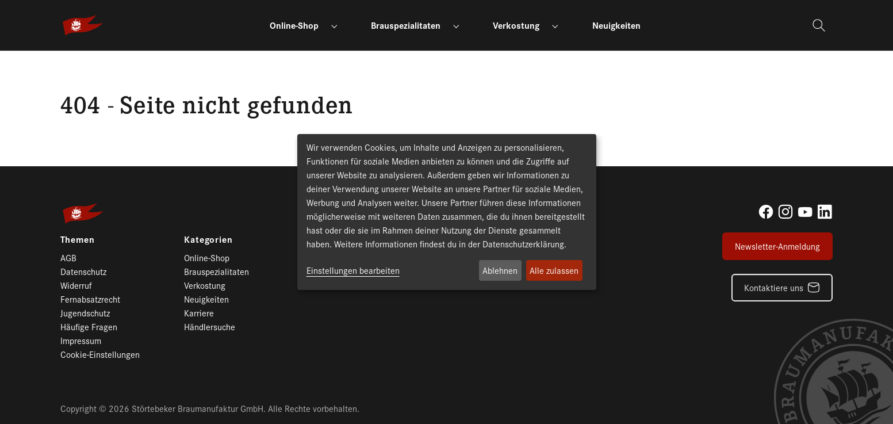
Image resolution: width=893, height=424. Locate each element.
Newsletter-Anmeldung (777, 246)
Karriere (199, 313)
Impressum (80, 340)
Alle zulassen (554, 270)
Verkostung (204, 285)
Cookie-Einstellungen (100, 354)
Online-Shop (206, 257)
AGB (68, 257)
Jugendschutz (85, 313)
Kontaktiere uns (773, 287)
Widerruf (76, 285)
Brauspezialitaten (216, 271)
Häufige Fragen (88, 326)
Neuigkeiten (206, 299)
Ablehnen (500, 270)
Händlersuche (209, 326)
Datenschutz (83, 271)
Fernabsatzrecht (90, 299)
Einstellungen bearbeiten (353, 270)
